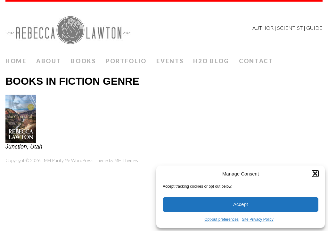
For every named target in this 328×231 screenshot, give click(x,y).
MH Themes (126, 160)
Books (83, 60)
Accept (240, 204)
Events (170, 60)
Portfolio (126, 60)
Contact (256, 60)
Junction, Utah (23, 146)
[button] (315, 173)
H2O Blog (211, 60)
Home (16, 60)
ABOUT (49, 60)
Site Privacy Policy (258, 219)
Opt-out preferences (221, 219)
